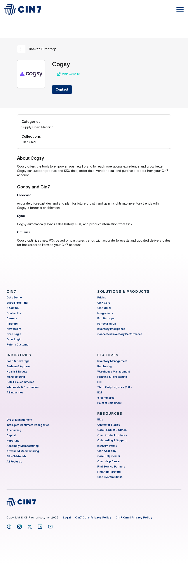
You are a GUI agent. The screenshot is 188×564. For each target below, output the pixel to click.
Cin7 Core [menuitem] (103, 302)
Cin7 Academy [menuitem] (106, 450)
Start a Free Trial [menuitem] (17, 302)
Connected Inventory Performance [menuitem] (119, 334)
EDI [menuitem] (99, 382)
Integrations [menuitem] (105, 313)
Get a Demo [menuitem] (14, 297)
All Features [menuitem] (14, 461)
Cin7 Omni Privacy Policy (134, 517)
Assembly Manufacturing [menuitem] (23, 445)
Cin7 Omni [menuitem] (104, 308)
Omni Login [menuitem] (14, 339)
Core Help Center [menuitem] (108, 456)
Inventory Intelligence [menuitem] (111, 328)
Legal (67, 517)
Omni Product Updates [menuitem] (112, 435)
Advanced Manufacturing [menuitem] (23, 451)
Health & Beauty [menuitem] (17, 371)
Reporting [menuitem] (13, 440)
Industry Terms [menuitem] (107, 445)
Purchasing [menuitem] (104, 366)
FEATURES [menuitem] (108, 355)
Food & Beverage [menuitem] (18, 361)
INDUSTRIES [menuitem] (19, 355)
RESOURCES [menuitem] (109, 413)
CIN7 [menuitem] (11, 291)
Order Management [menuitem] (19, 419)
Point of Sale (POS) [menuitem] (109, 403)
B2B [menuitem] (100, 392)
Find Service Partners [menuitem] (111, 466)
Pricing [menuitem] (101, 297)
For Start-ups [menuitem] (106, 318)
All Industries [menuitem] (15, 392)
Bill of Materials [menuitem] (16, 456)
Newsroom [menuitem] (14, 328)
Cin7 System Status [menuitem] (109, 477)
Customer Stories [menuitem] (108, 424)
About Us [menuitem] (13, 308)
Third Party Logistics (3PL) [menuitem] (114, 387)
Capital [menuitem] (11, 435)
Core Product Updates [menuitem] (112, 430)
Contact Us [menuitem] (14, 313)
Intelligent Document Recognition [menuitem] (28, 425)
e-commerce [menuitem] (106, 397)
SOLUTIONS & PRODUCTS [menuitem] (123, 291)
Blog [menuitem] (100, 419)
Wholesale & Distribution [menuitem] (22, 387)
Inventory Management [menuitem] (112, 361)
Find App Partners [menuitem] (109, 471)
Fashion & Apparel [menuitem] (18, 366)
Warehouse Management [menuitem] (113, 371)
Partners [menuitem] (12, 323)
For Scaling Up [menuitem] (106, 323)
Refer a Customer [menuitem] (18, 344)
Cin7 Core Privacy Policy (93, 517)
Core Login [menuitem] (14, 334)
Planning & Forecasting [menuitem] (112, 376)
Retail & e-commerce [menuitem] (20, 382)
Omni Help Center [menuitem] (108, 461)
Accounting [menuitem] (14, 430)
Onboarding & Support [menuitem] (112, 440)
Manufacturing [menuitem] (16, 376)
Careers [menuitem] (12, 318)
